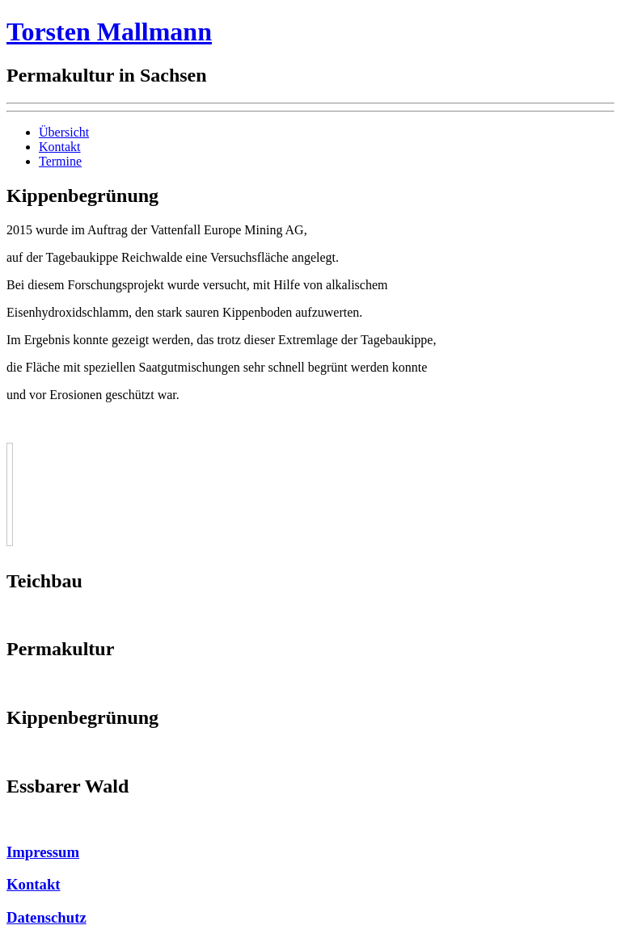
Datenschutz (46, 917)
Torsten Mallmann (109, 31)
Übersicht (64, 132)
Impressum (42, 851)
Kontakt (60, 146)
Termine (60, 161)
